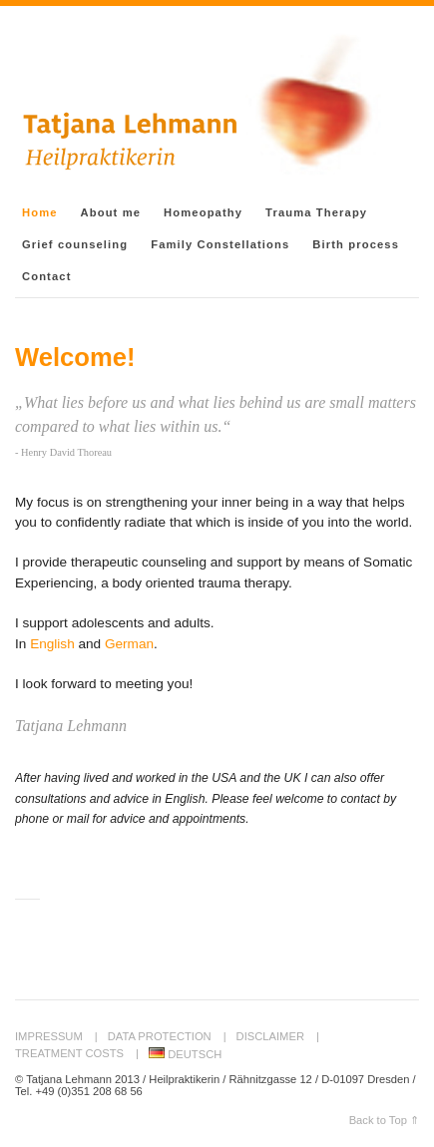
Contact (46, 276)
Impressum (49, 1036)
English (52, 643)
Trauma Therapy (316, 212)
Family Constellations (220, 244)
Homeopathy (203, 212)
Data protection (160, 1036)
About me (111, 212)
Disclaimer (270, 1036)
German (129, 643)
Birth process (355, 244)
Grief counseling (75, 244)
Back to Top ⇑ (384, 1120)
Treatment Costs (69, 1053)
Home (40, 212)
